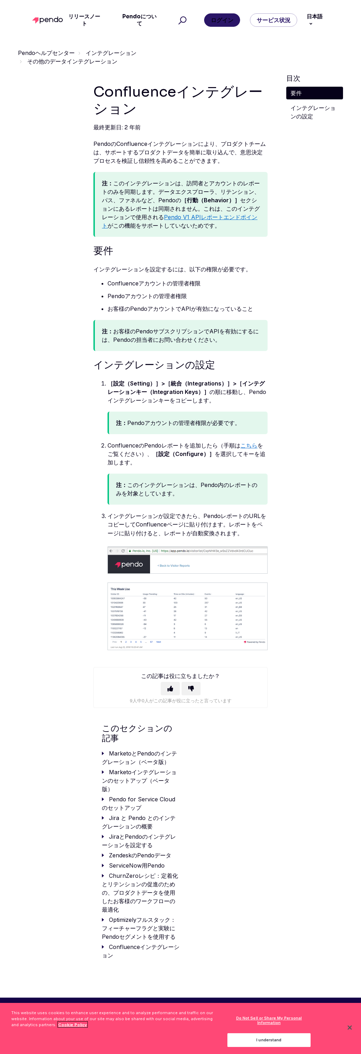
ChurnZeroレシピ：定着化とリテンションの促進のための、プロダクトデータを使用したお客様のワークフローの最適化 (140, 892)
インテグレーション (111, 52)
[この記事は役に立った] (170, 688)
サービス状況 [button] (273, 20)
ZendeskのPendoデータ (140, 855)
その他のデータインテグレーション (72, 61)
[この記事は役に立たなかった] (191, 688)
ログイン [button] (222, 20)
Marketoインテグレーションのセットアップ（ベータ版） (139, 781)
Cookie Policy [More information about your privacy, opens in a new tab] (72, 1028)
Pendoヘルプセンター (46, 52)
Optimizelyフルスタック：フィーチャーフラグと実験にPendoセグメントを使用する (139, 928)
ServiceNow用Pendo (137, 865)
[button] (181, 20)
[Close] (349, 1032)
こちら (248, 445)
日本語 (315, 16)
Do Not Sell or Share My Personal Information (269, 1024)
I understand (268, 1043)
